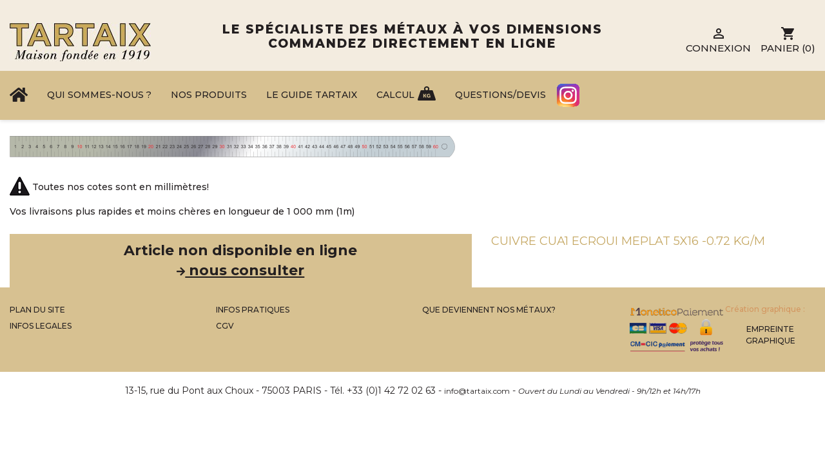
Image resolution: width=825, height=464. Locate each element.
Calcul (395, 95)
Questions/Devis (500, 95)
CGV (225, 326)
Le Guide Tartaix (311, 95)
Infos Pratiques (252, 309)
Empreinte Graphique (770, 334)
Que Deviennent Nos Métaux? (489, 309)
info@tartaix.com (477, 391)
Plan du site (37, 309)
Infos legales (41, 326)
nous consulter (240, 270)
